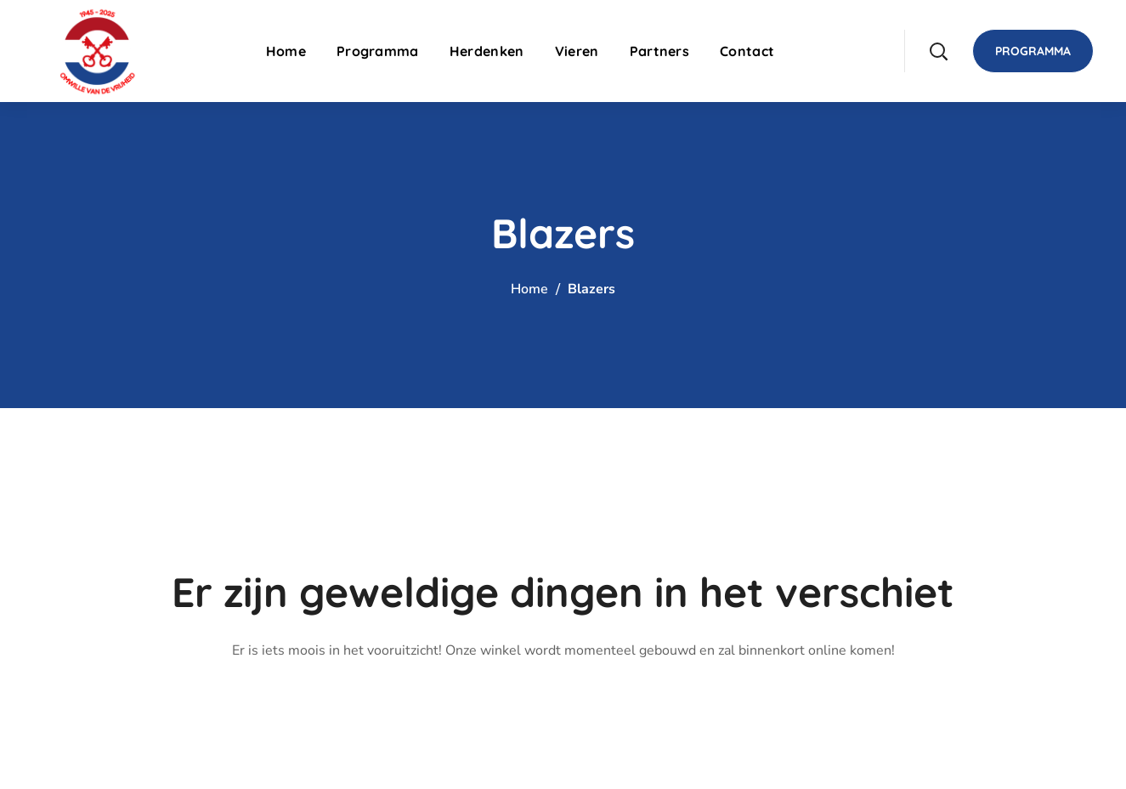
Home (529, 289)
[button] (938, 51)
